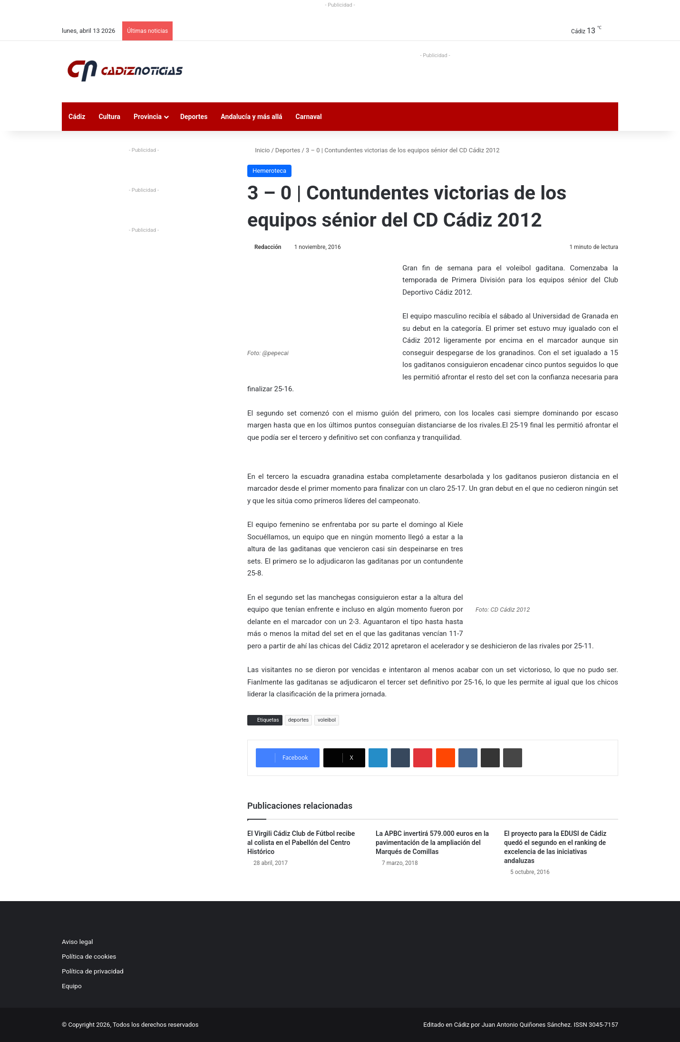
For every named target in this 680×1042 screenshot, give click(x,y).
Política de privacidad (93, 971)
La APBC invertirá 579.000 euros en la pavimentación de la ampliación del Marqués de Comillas (432, 842)
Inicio (258, 150)
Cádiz (76, 116)
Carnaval (309, 116)
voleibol (327, 720)
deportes (298, 720)
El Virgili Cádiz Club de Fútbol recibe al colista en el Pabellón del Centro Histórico (301, 842)
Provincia (148, 116)
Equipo (72, 986)
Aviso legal (77, 941)
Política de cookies (89, 956)
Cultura (109, 116)
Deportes (193, 116)
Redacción (267, 247)
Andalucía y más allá (251, 116)
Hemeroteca (269, 170)
